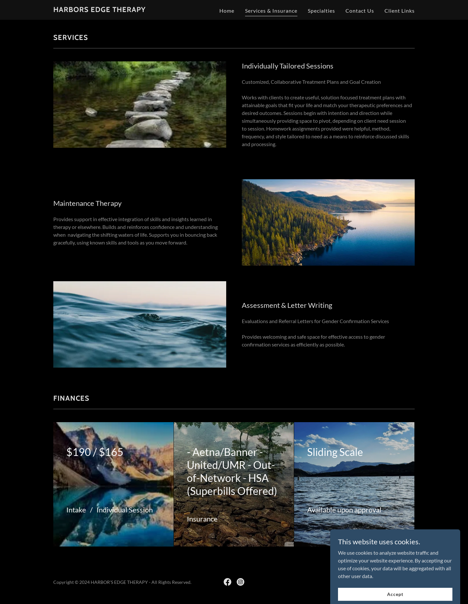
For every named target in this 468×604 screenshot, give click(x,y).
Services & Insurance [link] (271, 10)
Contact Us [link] (359, 10)
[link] (99, 10)
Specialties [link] (321, 10)
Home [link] (226, 10)
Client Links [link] (399, 10)
